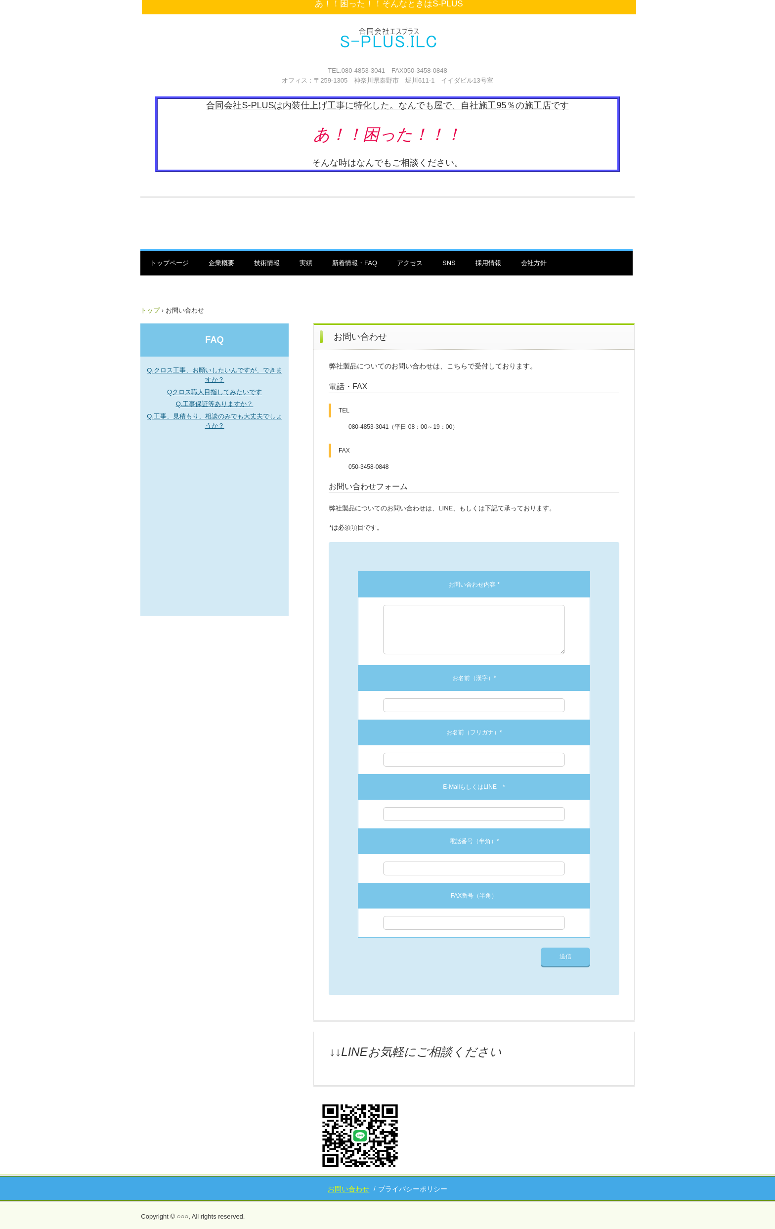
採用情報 (488, 263)
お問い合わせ (348, 1188)
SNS (449, 263)
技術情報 (267, 263)
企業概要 (221, 263)
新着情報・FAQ (354, 263)
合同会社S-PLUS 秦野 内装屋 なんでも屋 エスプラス (388, 47)
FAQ (214, 340)
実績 (306, 263)
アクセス (410, 263)
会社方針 (534, 263)
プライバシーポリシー (412, 1188)
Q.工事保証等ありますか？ (215, 404)
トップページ (169, 263)
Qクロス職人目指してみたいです (214, 392)
